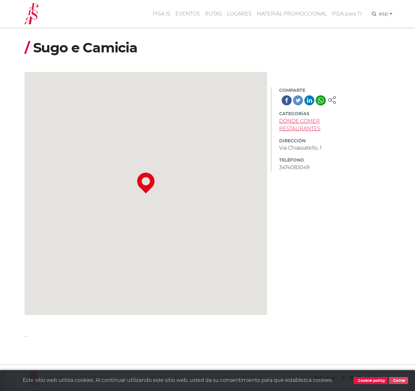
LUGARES (239, 14)
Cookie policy (370, 380)
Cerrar (398, 380)
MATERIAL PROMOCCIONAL (292, 14)
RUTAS (213, 14)
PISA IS (161, 14)
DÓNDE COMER (299, 121)
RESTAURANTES (299, 129)
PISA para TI (347, 14)
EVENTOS (187, 14)
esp (385, 14)
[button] (332, 100)
